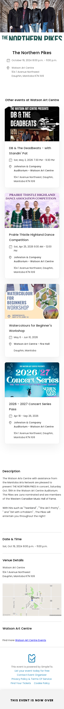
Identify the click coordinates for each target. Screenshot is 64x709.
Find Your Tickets (21, 683)
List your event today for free (32, 670)
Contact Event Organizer (32, 675)
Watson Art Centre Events (30, 640)
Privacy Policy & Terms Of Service (32, 679)
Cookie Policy (42, 683)
